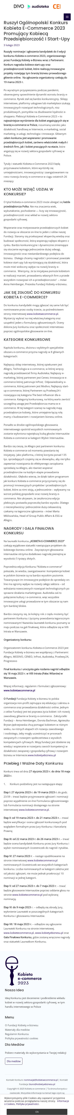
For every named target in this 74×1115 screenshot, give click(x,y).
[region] (37, 1104)
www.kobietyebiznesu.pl (42, 755)
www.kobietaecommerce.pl (42, 313)
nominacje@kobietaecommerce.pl (41, 1079)
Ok (37, 1111)
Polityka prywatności (27, 1104)
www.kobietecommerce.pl (34, 809)
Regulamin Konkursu (17, 1034)
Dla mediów (14, 1061)
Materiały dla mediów (17, 1029)
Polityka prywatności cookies (21, 1038)
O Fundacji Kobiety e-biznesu (21, 1025)
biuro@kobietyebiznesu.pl (42, 1084)
